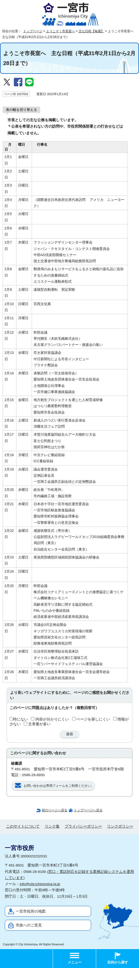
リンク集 (52, 826)
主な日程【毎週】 (91, 31)
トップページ (32, 31)
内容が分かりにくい (52, 719)
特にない (20, 719)
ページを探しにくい (93, 719)
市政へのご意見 (29, 925)
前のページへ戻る (54, 810)
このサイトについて (23, 826)
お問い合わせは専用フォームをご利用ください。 (59, 785)
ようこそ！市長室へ (60, 31)
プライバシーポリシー (83, 826)
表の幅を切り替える (21, 110)
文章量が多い (39, 724)
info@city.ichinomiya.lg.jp (40, 884)
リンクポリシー (120, 826)
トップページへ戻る (88, 810)
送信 (69, 734)
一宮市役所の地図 (31, 911)
